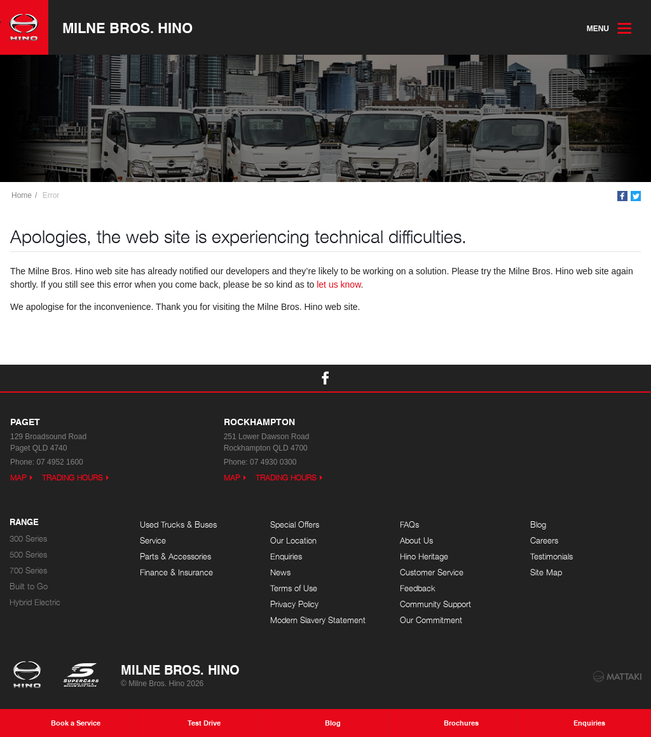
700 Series (28, 570)
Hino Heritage (424, 556)
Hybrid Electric (35, 602)
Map (18, 477)
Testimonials (551, 556)
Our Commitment (431, 620)
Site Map (546, 572)
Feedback (417, 588)
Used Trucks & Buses (178, 525)
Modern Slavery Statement (318, 620)
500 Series (28, 554)
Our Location (293, 540)
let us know (338, 284)
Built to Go (29, 586)
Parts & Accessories (175, 556)
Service (153, 540)
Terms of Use (293, 588)
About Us (416, 540)
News (280, 572)
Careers (544, 540)
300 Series (28, 539)
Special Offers (294, 525)
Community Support (435, 604)
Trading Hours (72, 477)
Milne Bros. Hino (127, 27)
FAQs (409, 525)
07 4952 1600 (59, 462)
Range (24, 522)
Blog (538, 525)
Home (21, 195)
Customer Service (431, 572)
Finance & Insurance (176, 572)
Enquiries (286, 556)
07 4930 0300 (273, 462)
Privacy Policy (294, 604)
